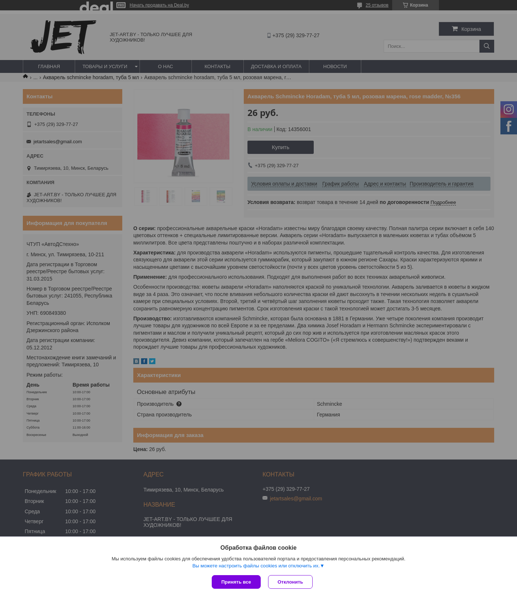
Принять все (236, 582)
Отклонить (290, 582)
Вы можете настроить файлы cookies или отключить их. (256, 565)
